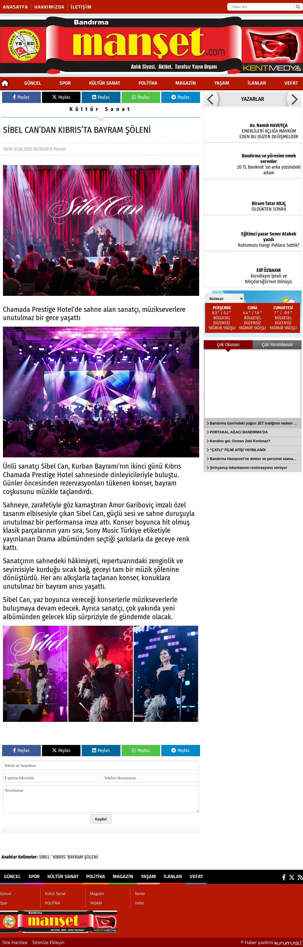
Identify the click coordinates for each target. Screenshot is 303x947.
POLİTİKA (147, 82)
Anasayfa (15, 6)
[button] (211, 99)
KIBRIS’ (59, 857)
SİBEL (44, 857)
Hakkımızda (49, 6)
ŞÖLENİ (91, 857)
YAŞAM (221, 82)
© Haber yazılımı (272, 942)
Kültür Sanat (104, 82)
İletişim (81, 6)
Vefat (291, 82)
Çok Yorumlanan (277, 344)
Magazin (185, 82)
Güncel (32, 82)
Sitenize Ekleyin (48, 942)
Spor (65, 82)
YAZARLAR (252, 99)
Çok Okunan (228, 344)
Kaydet (101, 819)
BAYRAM (75, 857)
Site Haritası (15, 942)
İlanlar (257, 82)
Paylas (21, 97)
